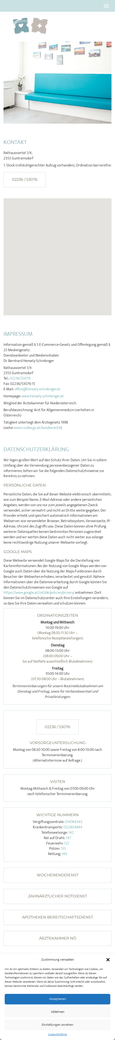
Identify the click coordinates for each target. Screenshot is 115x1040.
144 (64, 854)
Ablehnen (57, 1012)
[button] (108, 959)
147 (68, 838)
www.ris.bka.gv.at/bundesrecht (37, 428)
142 (71, 833)
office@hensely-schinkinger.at (37, 389)
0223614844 (72, 827)
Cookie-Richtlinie (57, 1034)
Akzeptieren (57, 999)
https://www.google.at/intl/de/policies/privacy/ (39, 593)
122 (66, 843)
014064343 (73, 822)
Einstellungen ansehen (57, 1025)
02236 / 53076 (24, 179)
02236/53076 (20, 378)
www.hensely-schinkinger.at (43, 396)
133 (63, 848)
